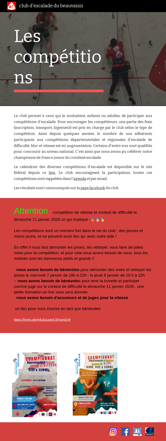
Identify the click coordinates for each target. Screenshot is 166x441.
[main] (58, 59)
